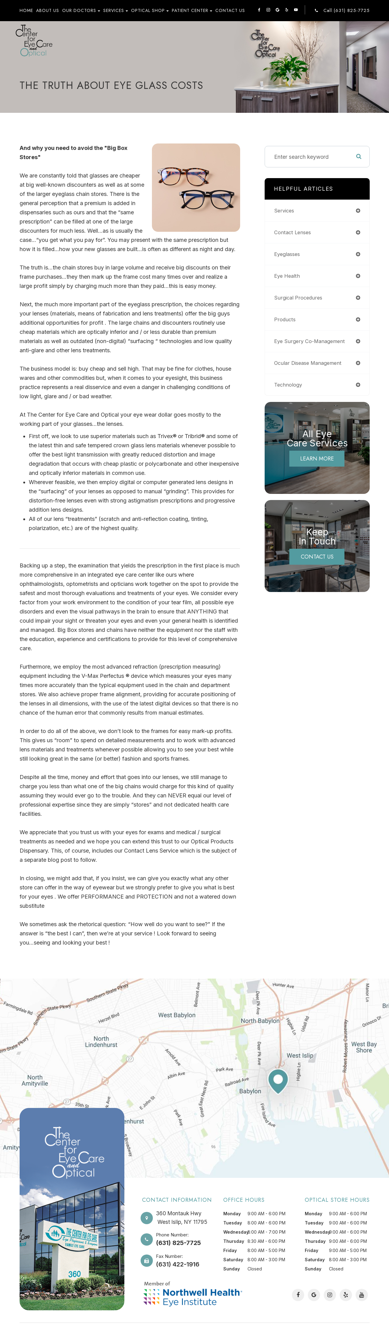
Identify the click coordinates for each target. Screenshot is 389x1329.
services (285, 210)
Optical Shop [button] (150, 10)
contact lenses (294, 232)
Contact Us (230, 10)
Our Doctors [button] (81, 10)
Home (26, 10)
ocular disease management (310, 363)
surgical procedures (299, 297)
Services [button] (115, 10)
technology (289, 384)
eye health (288, 276)
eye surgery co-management (311, 341)
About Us (47, 10)
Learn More (317, 459)
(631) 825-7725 (178, 1242)
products (285, 319)
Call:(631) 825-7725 (346, 10)
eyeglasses (288, 254)
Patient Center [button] (192, 10)
